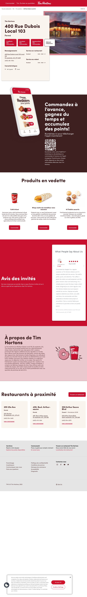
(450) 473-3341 (37, 420)
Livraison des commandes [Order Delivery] (23, 42)
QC (13, 8)
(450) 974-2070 (66, 420)
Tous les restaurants (6, 8)
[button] (6, 585)
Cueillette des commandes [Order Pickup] (10, 42)
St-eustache (19, 8)
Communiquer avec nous (14, 467)
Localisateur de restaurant (64, 450)
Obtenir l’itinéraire (49, 42)
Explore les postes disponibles (15, 450)
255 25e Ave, (11, 414)
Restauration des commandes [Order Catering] (36, 42)
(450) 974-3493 (8, 418)
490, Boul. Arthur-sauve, (41, 416)
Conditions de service (37, 465)
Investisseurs (10, 465)
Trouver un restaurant (77, 394)
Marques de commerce (38, 467)
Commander (10, 3)
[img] (68, 465)
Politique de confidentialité (39, 463)
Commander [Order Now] (15, 228)
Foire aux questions (12, 469)
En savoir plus (35, 450)
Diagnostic (34, 471)
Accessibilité (35, 469)
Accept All (58, 582)
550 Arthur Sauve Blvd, (71, 416)
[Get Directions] (14, 56)
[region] (39, 584)
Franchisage (10, 463)
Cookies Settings (58, 587)
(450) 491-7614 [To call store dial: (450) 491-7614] (9, 60)
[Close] (70, 577)
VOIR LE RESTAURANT (9, 421)
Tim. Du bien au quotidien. (26, 3)
